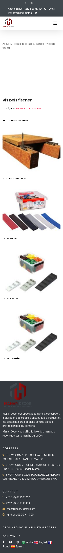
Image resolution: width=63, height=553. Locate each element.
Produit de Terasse (23, 43)
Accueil (7, 43)
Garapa (40, 43)
